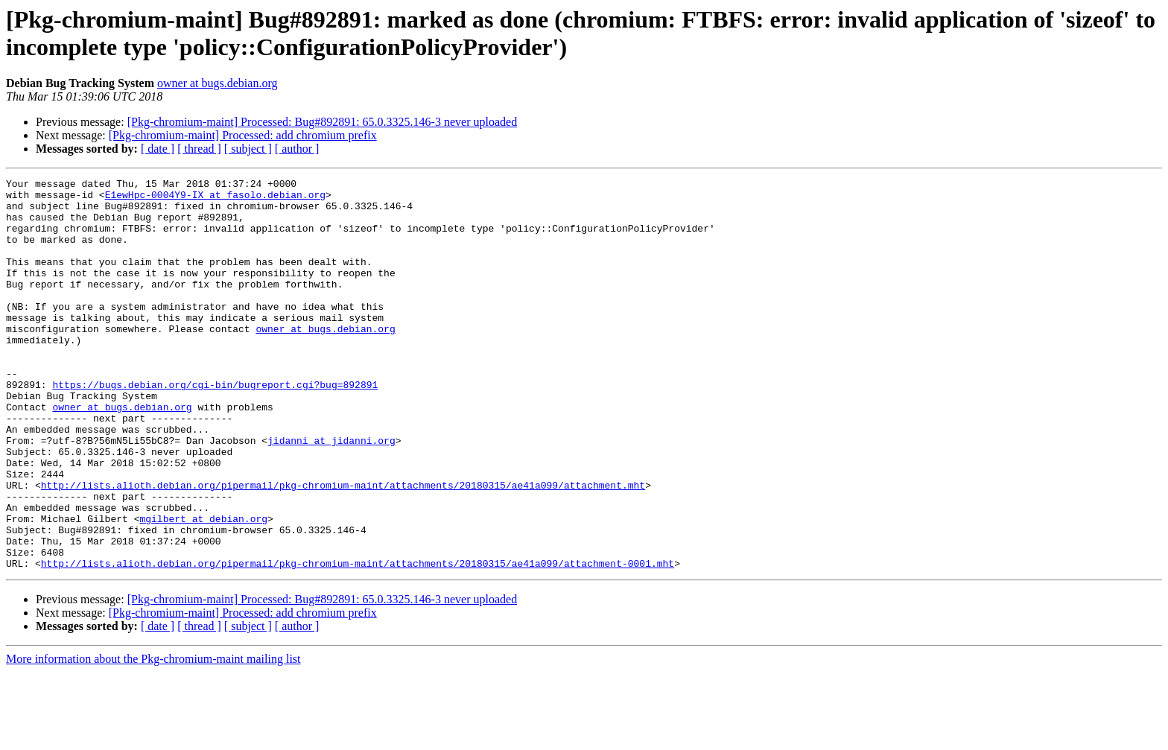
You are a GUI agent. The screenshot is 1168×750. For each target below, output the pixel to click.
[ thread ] (199, 148)
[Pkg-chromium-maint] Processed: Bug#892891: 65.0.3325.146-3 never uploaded (322, 121)
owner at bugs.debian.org (217, 83)
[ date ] (157, 148)
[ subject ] (248, 148)
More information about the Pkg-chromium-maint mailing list (153, 737)
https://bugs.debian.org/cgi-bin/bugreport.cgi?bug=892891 (215, 426)
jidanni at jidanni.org (331, 493)
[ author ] (297, 148)
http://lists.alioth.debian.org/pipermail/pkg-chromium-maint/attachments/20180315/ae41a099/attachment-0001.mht (357, 641)
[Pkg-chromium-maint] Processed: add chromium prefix (243, 135)
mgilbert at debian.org (203, 587)
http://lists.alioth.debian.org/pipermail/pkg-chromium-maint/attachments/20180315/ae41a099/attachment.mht (343, 547)
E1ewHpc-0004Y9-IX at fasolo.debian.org (215, 199)
